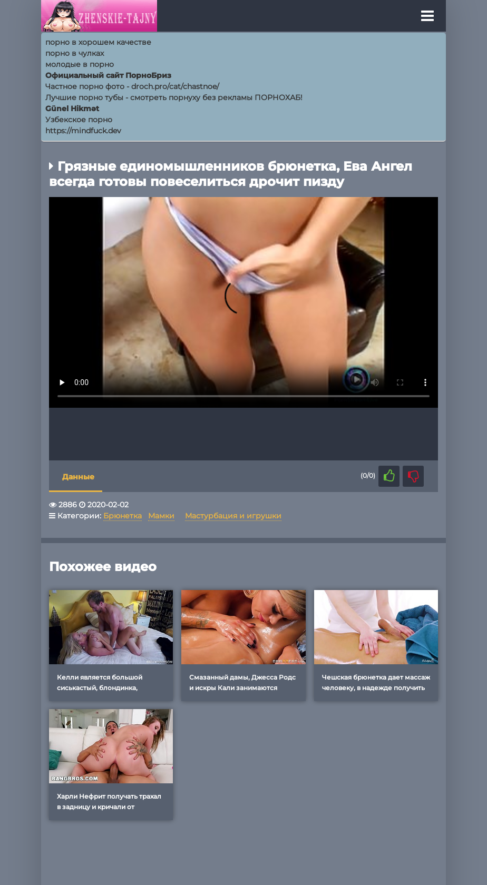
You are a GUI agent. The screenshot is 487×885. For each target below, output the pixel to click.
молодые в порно (79, 64)
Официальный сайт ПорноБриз (108, 75)
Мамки (161, 515)
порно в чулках (74, 53)
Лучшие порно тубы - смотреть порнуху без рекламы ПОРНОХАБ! (174, 97)
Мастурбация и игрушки (233, 515)
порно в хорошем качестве (98, 42)
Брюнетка (122, 515)
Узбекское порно (78, 119)
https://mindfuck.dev (83, 130)
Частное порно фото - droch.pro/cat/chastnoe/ (132, 86)
